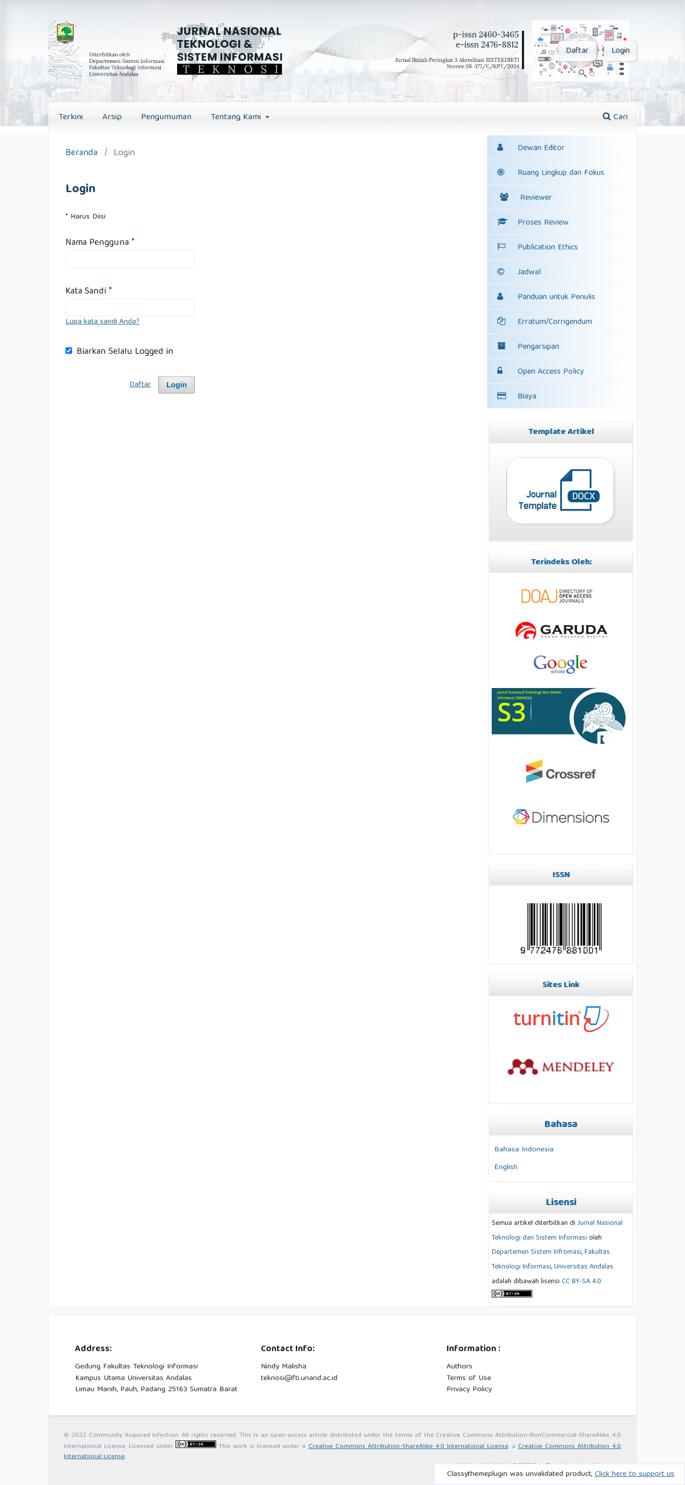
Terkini (71, 117)
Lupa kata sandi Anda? (102, 322)
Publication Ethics (537, 248)
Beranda (81, 154)
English (506, 1167)
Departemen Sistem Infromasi (536, 1252)
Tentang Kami (237, 117)
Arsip (112, 117)
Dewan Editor (541, 148)
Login (620, 51)
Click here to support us (634, 1474)
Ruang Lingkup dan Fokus (550, 173)
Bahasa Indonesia (524, 1149)
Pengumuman (166, 117)
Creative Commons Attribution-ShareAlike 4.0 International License (408, 1447)
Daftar (577, 51)
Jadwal (529, 273)
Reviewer (526, 198)
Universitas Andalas (583, 1267)
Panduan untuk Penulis (556, 298)
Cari (615, 117)
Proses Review (533, 223)
